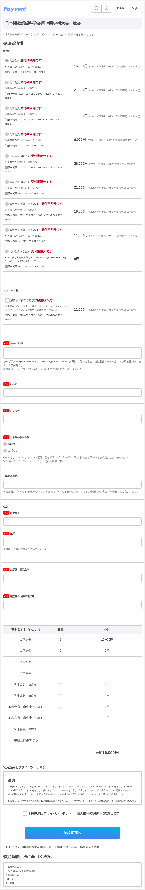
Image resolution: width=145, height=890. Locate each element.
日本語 (120, 8)
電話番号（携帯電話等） (20, 596)
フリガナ (11, 410)
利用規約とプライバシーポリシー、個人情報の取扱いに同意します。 (75, 813)
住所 (5, 506)
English (136, 8)
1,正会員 (15, 60)
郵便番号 (11, 513)
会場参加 (13, 450)
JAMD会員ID (10, 476)
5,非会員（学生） (20, 251)
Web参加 (13, 443)
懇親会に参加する (21, 300)
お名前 (10, 384)
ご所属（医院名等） (17, 569)
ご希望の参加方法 (16, 437)
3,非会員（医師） (20, 156)
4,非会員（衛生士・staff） (25, 203)
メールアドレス (15, 343)
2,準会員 (15, 108)
